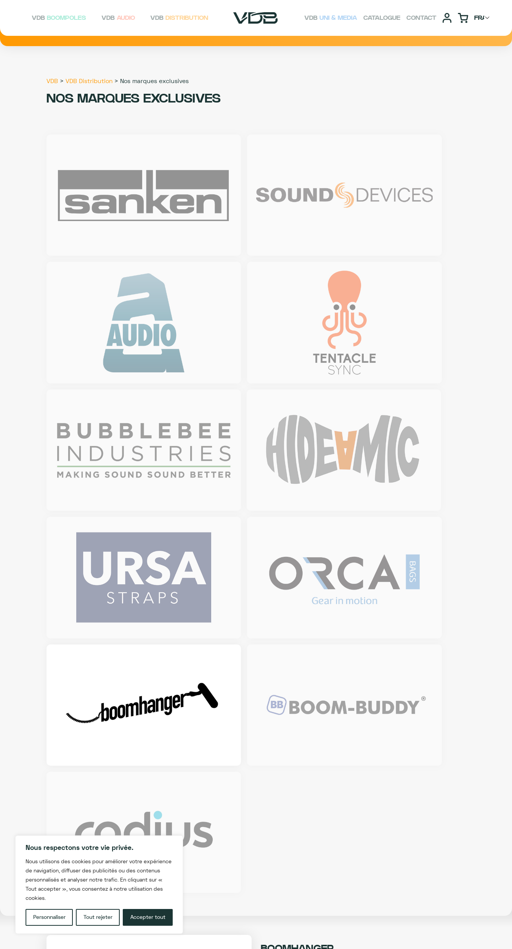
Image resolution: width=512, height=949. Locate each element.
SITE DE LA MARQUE (364, 649)
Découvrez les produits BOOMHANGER (256, 626)
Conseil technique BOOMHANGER (256, 649)
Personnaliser (49, 917)
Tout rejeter (97, 917)
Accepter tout (147, 917)
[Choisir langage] (483, 18)
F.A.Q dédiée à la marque (148, 649)
